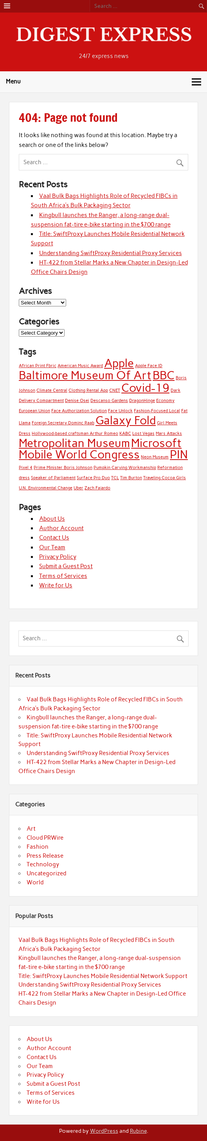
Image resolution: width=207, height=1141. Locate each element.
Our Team (52, 547)
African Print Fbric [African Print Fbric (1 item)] (37, 365)
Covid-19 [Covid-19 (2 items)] (145, 388)
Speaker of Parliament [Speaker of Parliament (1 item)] (53, 477)
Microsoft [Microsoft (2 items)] (156, 443)
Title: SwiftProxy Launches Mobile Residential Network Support (102, 976)
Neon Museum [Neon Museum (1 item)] (155, 457)
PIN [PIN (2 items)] (179, 454)
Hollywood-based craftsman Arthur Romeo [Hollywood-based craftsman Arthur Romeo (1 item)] (75, 433)
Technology (43, 864)
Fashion (38, 846)
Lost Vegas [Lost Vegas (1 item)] (143, 433)
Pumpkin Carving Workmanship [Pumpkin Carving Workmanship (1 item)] (125, 467)
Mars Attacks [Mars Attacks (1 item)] (169, 433)
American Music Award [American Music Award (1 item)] (80, 365)
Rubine (138, 1131)
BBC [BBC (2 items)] (164, 375)
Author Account (61, 528)
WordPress (104, 1131)
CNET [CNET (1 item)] (114, 390)
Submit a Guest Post (66, 566)
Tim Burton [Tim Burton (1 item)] (131, 477)
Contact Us (54, 537)
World (35, 882)
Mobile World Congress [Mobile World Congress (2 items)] (79, 454)
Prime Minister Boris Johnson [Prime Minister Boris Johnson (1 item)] (63, 467)
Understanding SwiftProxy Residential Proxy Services (110, 253)
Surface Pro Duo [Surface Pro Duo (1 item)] (93, 477)
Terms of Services (63, 576)
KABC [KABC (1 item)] (125, 433)
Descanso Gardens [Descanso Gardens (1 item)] (109, 400)
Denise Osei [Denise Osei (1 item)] (77, 400)
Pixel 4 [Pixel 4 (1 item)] (25, 467)
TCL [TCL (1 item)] (115, 477)
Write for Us (55, 585)
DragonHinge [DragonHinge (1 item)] (142, 400)
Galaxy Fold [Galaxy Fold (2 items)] (125, 420)
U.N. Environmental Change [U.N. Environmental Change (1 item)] (45, 488)
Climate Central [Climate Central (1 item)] (51, 390)
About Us (52, 518)
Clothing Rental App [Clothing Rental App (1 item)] (88, 390)
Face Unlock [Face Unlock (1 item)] (120, 410)
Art (31, 828)
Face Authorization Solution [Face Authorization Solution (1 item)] (79, 410)
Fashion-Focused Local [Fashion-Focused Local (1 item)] (157, 410)
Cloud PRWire (45, 837)
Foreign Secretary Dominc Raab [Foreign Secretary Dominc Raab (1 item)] (63, 423)
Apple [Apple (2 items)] (119, 363)
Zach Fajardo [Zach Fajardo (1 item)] (97, 488)
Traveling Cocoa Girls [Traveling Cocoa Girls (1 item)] (164, 477)
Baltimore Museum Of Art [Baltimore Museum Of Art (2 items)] (85, 375)
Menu (13, 81)
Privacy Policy (57, 556)
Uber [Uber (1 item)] (78, 488)
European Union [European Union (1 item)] (34, 410)
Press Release (45, 855)
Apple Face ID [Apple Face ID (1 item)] (148, 365)
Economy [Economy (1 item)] (165, 400)
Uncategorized (46, 873)
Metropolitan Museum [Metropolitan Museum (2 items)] (74, 443)
